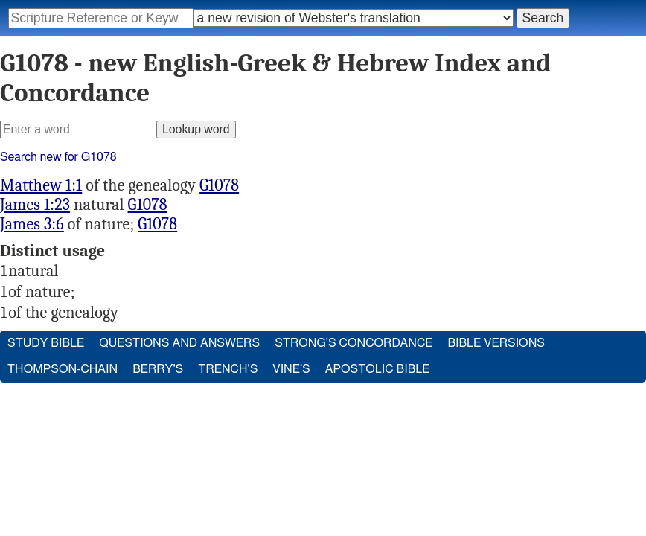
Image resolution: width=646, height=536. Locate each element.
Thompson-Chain (62, 369)
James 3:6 (32, 224)
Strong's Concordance (353, 343)
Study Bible (45, 343)
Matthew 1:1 (41, 185)
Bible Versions (496, 343)
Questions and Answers (179, 343)
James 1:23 (35, 204)
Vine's (291, 369)
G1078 (219, 185)
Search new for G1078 (58, 157)
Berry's (157, 369)
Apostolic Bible (377, 369)
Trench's (228, 369)
